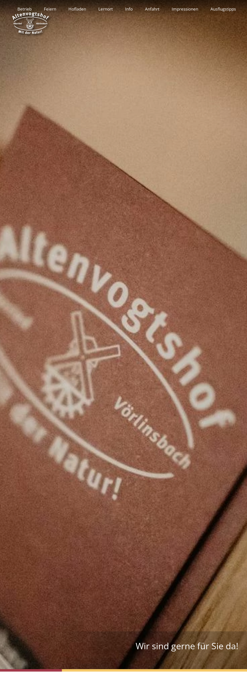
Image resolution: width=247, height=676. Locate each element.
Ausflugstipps (223, 9)
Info (129, 9)
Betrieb (24, 9)
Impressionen (185, 9)
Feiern (50, 9)
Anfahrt (152, 9)
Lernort (105, 9)
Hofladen (77, 9)
